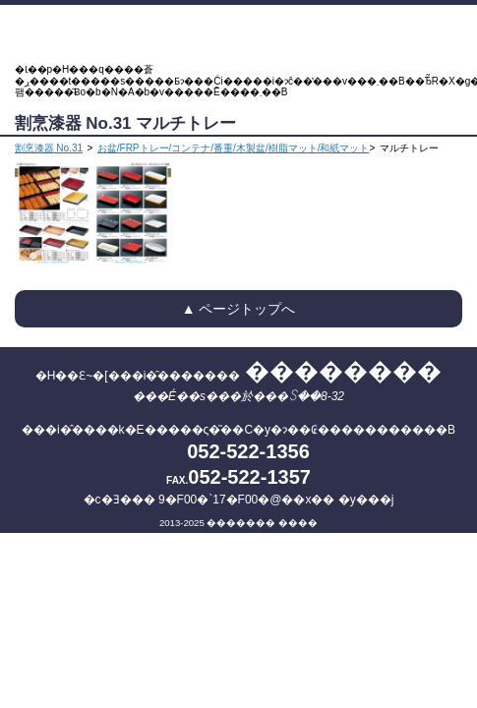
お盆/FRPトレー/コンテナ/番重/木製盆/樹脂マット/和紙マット (233, 148)
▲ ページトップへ (239, 309)
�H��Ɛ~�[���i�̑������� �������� (239, 34)
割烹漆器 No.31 (49, 148)
